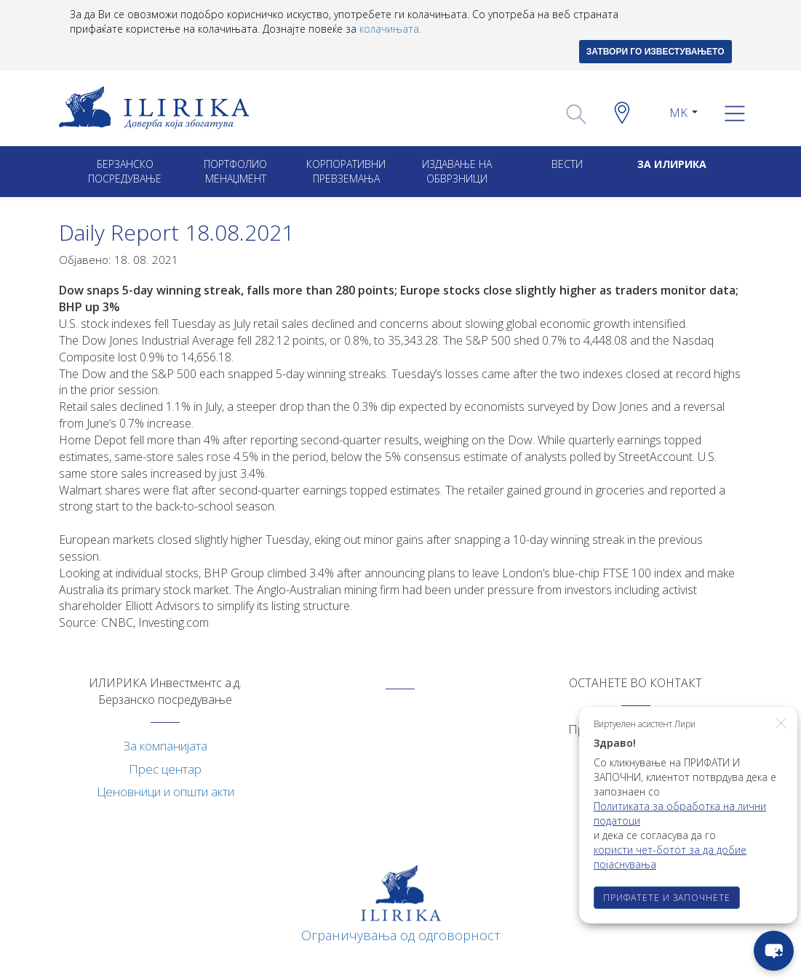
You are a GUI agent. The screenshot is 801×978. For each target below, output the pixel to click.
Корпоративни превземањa (346, 171)
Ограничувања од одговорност (401, 935)
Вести (567, 164)
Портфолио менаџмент (235, 171)
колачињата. (390, 29)
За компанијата (165, 745)
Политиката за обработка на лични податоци (680, 813)
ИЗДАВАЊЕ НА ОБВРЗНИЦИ (457, 171)
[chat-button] (774, 951)
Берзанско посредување (125, 171)
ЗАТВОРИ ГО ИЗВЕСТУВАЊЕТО (655, 52)
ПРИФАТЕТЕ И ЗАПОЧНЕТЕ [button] (666, 897)
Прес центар (165, 769)
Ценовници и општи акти (165, 791)
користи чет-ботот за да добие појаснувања (670, 857)
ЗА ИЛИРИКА (671, 164)
